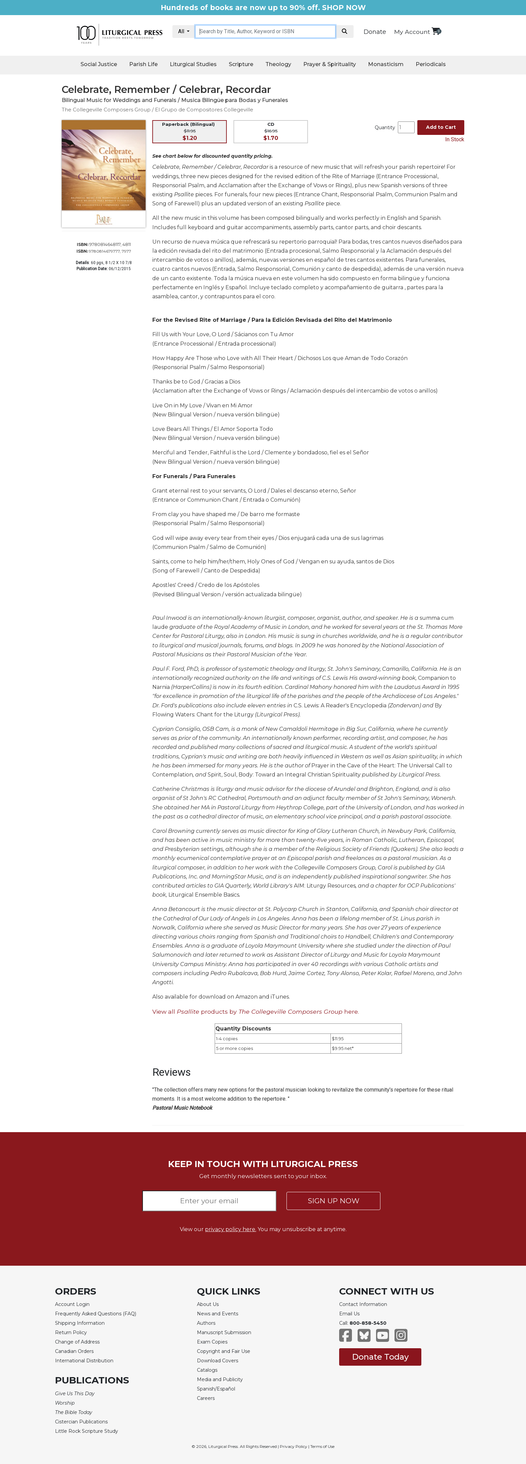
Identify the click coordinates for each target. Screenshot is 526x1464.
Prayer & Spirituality (329, 64)
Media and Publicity (220, 1379)
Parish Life (143, 64)
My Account (412, 31)
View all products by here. (255, 1011)
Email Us (349, 1314)
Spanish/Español (216, 1389)
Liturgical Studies (193, 64)
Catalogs (207, 1370)
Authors (206, 1323)
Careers (206, 1398)
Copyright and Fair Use (223, 1351)
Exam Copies (212, 1342)
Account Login (72, 1304)
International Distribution (84, 1361)
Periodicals (431, 64)
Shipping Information (80, 1323)
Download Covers (217, 1361)
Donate (375, 32)
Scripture (241, 64)
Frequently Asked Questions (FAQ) (95, 1314)
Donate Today (380, 1357)
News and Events (217, 1314)
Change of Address (77, 1342)
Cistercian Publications (81, 1422)
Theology (278, 64)
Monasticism (386, 64)
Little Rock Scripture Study (86, 1431)
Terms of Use (322, 1446)
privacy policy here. (230, 1229)
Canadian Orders (74, 1351)
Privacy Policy (293, 1446)
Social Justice (99, 64)
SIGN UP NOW (333, 1201)
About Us (208, 1304)
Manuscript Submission (224, 1332)
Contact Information (363, 1304)
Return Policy (71, 1332)
